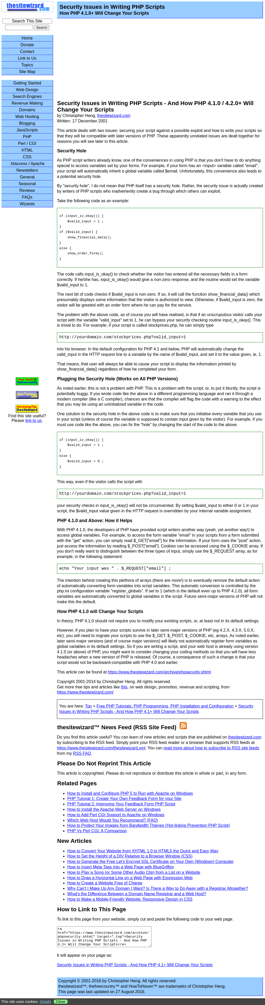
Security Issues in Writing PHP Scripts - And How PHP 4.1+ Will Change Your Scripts (135, 969)
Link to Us (27, 58)
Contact (27, 51)
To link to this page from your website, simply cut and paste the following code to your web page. (145, 919)
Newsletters (27, 170)
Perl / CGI (27, 143)
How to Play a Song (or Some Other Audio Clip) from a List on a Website (133, 872)
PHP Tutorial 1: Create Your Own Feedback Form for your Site (124, 798)
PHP (27, 137)
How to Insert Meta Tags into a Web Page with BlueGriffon (120, 867)
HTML (27, 150)
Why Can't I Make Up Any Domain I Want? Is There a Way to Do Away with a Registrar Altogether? (157, 888)
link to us (33, 420)
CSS (27, 157)
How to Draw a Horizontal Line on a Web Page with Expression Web (130, 878)
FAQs (27, 197)
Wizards (27, 204)
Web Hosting (27, 116)
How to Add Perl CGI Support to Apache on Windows (115, 815)
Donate (27, 45)
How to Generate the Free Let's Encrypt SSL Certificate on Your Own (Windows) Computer (150, 861)
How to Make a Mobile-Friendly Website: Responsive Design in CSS (129, 899)
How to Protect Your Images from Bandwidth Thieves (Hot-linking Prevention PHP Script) (148, 825)
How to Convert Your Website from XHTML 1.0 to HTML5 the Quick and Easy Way (142, 851)
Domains (27, 110)
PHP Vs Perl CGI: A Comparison (97, 831)
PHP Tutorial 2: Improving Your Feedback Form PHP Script (121, 804)
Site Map (27, 71)
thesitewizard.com (113, 115)
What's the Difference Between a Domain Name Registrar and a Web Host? (136, 894)
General (27, 177)
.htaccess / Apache (27, 163)
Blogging (27, 123)
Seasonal (27, 184)
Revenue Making (27, 103)
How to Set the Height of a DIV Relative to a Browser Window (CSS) (130, 856)
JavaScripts (27, 130)
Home (27, 38)
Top (88, 706)
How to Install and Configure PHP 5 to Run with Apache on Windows (130, 793)
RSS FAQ (82, 753)
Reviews (27, 190)
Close (61, 1002)
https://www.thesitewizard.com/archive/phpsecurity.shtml (159, 672)
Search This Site (27, 21)
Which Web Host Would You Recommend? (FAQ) (112, 820)
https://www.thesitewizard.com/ (85, 692)
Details (45, 1002)
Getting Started (27, 83)
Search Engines (27, 96)
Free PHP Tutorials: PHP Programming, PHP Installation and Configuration (165, 706)
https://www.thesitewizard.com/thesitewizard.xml (101, 748)
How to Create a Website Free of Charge (104, 883)
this (124, 687)
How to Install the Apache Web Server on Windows (114, 809)
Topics (27, 65)
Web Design (27, 90)
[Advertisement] (155, 60)
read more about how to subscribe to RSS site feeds (211, 748)
